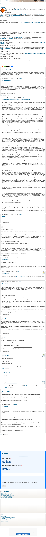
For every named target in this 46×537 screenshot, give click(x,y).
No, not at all (4, 468)
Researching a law (5, 460)
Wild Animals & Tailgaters (7, 391)
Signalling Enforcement (7, 355)
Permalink (20, 67)
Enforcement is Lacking (6, 80)
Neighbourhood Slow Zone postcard (7, 520)
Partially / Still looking (6, 469)
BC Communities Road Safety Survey (7, 495)
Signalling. (4, 337)
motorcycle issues (4, 524)
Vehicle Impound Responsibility (6, 494)
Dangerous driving (4, 516)
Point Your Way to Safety (7, 226)
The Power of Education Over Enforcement (8, 517)
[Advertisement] (23, 442)
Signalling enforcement (8, 372)
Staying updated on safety (6, 462)
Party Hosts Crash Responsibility (6, 497)
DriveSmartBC (5, 0)
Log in (2, 95)
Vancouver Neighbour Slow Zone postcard (8, 519)
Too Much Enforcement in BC (6, 518)
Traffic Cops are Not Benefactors (6, 496)
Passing (3, 216)
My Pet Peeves (5, 283)
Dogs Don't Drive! (5, 259)
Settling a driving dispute (6, 461)
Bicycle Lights (4, 318)
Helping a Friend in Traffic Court (6, 493)
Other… (3, 463)
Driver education (5, 406)
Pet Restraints (6, 273)
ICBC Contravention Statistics (11, 383)
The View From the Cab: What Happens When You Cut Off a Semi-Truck (13, 492)
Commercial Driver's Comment (8, 69)
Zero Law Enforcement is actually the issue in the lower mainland (16, 99)
